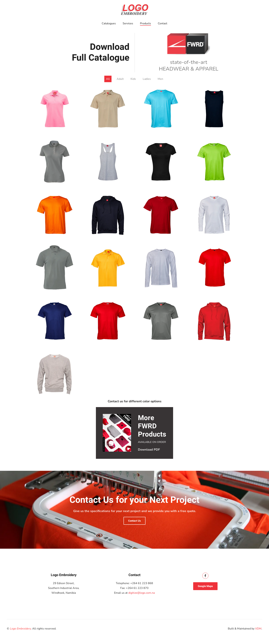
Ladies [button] (147, 79)
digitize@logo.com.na (141, 593)
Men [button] (160, 79)
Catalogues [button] (109, 23)
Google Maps (205, 586)
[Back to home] (134, 9)
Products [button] (145, 23)
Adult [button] (120, 79)
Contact (162, 23)
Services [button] (128, 23)
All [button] (108, 79)
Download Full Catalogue (100, 52)
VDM (258, 629)
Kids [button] (133, 79)
